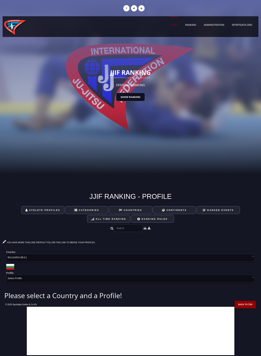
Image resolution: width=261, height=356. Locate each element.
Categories (86, 210)
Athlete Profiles (42, 210)
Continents (174, 210)
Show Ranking (130, 97)
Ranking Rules (152, 219)
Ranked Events (218, 210)
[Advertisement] (130, 331)
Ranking (190, 24)
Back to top (245, 304)
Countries (130, 210)
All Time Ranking (108, 219)
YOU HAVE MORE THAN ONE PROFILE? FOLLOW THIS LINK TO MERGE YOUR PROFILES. (49, 242)
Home (174, 24)
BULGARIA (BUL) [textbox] (17, 257)
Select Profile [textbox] (15, 278)
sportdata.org (242, 24)
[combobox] (130, 258)
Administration (214, 24)
